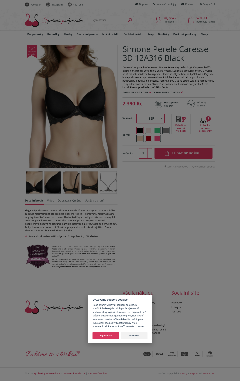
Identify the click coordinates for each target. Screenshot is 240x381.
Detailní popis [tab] (34, 200)
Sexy (151, 34)
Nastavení (134, 335)
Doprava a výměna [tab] (69, 200)
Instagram (54, 4)
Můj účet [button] (170, 20)
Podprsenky (35, 34)
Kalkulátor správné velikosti (181, 128)
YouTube (75, 4)
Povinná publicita (74, 373)
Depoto (194, 373)
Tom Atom (208, 373)
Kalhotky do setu (201, 104)
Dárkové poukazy (184, 34)
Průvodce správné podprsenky (205, 128)
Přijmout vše (106, 335)
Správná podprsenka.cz (48, 373)
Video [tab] (50, 200)
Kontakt (187, 4)
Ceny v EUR (207, 4)
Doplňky (163, 34)
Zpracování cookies (133, 326)
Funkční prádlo (133, 34)
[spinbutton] (143, 153)
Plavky (68, 34)
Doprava (141, 4)
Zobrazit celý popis (135, 92)
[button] (150, 119)
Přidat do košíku (186, 153)
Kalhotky (53, 34)
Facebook (33, 4)
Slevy (204, 34)
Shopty (183, 373)
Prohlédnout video (167, 92)
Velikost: (127, 118)
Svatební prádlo (87, 34)
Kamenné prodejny (164, 4)
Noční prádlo (110, 34)
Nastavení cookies (98, 373)
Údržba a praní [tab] (94, 200)
